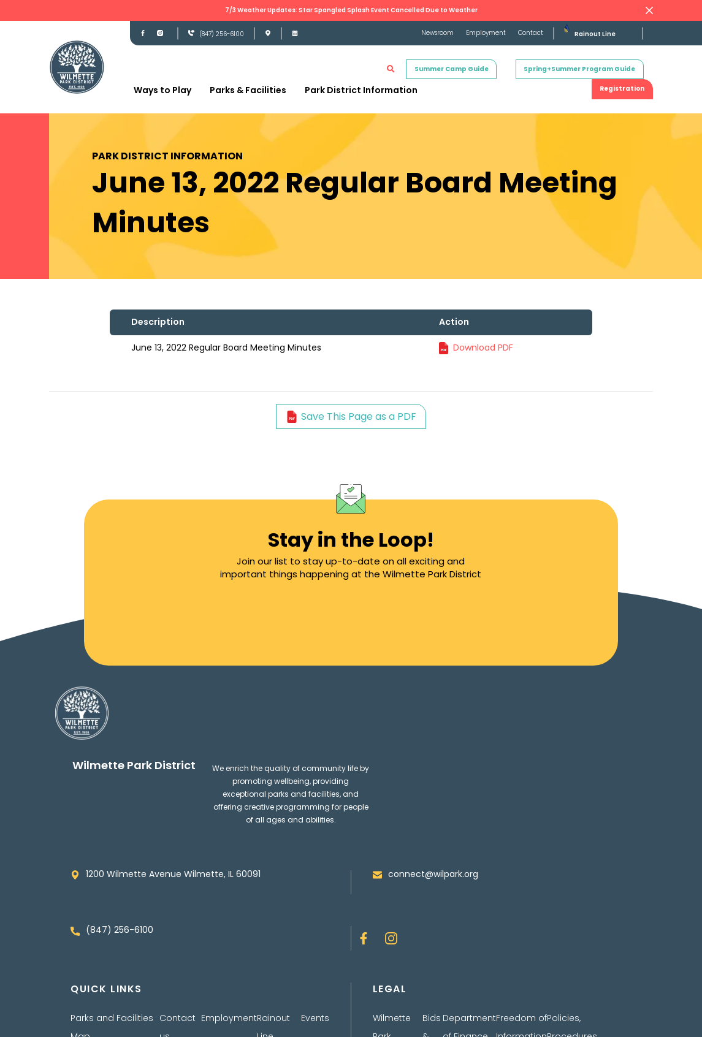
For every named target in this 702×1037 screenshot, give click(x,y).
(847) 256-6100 (221, 34)
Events (315, 1018)
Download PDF (483, 347)
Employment (486, 33)
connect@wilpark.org (433, 874)
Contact (530, 33)
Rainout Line (595, 34)
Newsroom (437, 33)
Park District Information (361, 90)
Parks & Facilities (248, 90)
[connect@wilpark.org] (377, 874)
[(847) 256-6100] (191, 33)
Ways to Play (162, 90)
